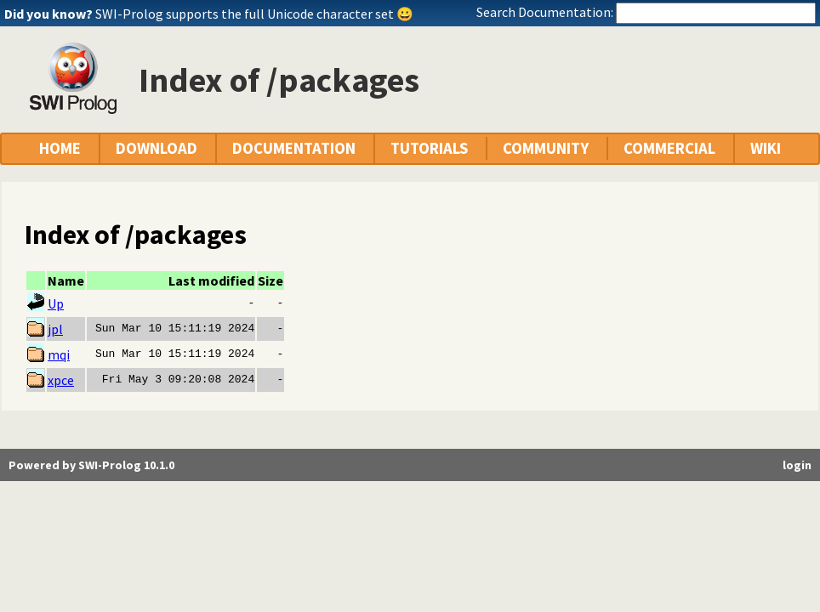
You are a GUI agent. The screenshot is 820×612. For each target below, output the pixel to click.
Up (56, 303)
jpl (55, 328)
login (797, 465)
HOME (60, 148)
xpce (61, 379)
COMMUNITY (546, 148)
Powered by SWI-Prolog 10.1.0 (91, 465)
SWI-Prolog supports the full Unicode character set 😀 (254, 13)
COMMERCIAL (669, 148)
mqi (59, 354)
